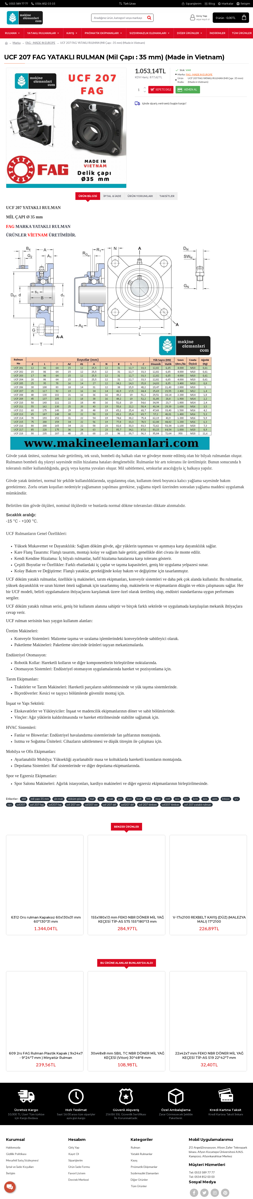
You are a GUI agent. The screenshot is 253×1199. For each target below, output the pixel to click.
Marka (17, 42)
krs (186, 793)
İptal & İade (111, 196)
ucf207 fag (55, 799)
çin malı (58, 793)
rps (10, 799)
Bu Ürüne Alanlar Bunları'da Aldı (126, 958)
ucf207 (21, 799)
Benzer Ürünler (126, 821)
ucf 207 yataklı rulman (197, 799)
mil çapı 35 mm (40, 793)
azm (214, 793)
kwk (139, 793)
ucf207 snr (91, 799)
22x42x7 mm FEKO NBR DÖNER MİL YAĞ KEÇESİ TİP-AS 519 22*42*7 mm (209, 1051)
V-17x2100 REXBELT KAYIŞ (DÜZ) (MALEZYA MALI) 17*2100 (209, 915)
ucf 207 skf (109, 799)
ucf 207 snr (73, 799)
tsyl (92, 793)
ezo (205, 793)
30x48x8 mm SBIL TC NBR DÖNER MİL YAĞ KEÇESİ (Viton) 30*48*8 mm (127, 1051)
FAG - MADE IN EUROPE (40, 42)
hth (149, 793)
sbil (24, 793)
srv (236, 793)
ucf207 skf (127, 799)
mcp (158, 793)
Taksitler (169, 196)
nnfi (168, 793)
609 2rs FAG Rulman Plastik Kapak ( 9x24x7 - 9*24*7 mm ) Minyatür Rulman (46, 1051)
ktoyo (226, 793)
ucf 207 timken (148, 799)
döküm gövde (76, 793)
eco (177, 793)
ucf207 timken (170, 799)
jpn (120, 793)
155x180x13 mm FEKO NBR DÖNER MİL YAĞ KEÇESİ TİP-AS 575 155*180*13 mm (127, 915)
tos (101, 793)
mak (110, 793)
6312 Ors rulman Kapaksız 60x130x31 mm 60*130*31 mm (46, 915)
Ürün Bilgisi (85, 196)
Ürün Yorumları (141, 196)
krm (195, 793)
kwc (129, 793)
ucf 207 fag (37, 799)
